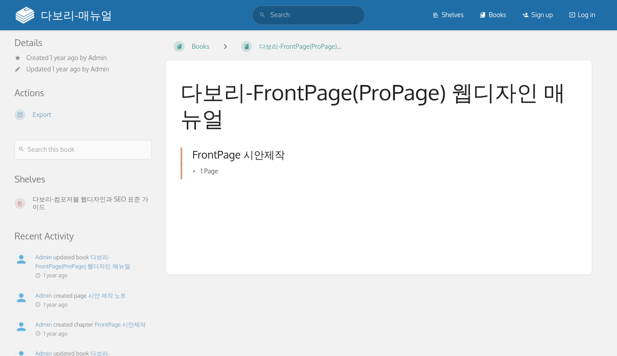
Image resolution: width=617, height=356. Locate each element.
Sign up (537, 15)
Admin (97, 57)
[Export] (83, 115)
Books (492, 15)
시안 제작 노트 (107, 295)
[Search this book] (83, 149)
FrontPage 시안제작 (120, 324)
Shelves (448, 15)
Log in (582, 15)
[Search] (262, 15)
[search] (308, 14)
